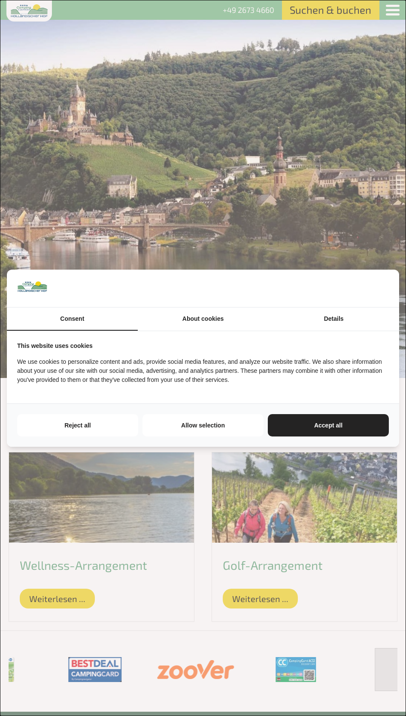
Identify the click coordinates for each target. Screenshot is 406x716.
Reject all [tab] (77, 425)
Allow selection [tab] (203, 425)
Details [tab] (334, 318)
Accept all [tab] (328, 425)
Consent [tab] (72, 318)
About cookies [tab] (203, 318)
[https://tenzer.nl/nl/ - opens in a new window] (388, 288)
